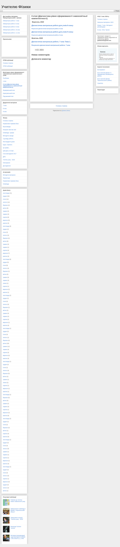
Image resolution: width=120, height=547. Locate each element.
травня (5, 211)
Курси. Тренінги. (7, 144)
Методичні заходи (8, 135)
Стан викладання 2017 (9, 153)
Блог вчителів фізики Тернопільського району (104, 79)
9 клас (5, 111)
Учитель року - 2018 (9, 159)
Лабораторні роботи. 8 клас (11, 23)
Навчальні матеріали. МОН (105, 22)
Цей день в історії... (9, 151)
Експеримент (101, 69)
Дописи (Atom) (66, 110)
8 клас (5, 108)
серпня (5, 217)
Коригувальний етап (9, 93)
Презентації (6, 178)
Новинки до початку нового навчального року (18, 500)
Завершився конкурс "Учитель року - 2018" (17, 518)
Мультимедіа (7, 126)
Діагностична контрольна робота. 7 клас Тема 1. (51, 42)
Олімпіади (6, 184)
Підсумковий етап (8, 96)
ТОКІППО (100, 83)
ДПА (4, 156)
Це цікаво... (6, 147)
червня (5, 214)
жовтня (5, 223)
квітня (4, 208)
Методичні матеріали (9, 175)
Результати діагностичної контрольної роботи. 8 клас (47, 28)
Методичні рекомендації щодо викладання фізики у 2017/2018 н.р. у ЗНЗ (18, 537)
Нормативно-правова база (11, 123)
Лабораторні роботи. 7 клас (11, 20)
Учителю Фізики (16, 7)
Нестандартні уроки (9, 141)
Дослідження (7, 166)
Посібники (6, 78)
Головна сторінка (61, 106)
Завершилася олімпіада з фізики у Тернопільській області (18, 510)
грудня (5, 196)
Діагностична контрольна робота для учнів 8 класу (52, 25)
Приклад (102, 51)
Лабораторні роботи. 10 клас (11, 30)
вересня (5, 220)
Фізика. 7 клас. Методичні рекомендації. (105, 26)
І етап (4, 81)
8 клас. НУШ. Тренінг (103, 30)
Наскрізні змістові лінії (9, 129)
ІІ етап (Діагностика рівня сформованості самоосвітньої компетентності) (12, 85)
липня (4, 283)
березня (5, 205)
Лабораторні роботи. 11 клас (11, 33)
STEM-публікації (8, 66)
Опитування (6, 163)
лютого (5, 202)
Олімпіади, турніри (8, 132)
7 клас (5, 105)
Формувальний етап (9, 90)
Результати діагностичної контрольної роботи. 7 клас (51, 45)
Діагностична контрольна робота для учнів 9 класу (52, 32)
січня (4, 199)
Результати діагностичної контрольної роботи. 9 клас (47, 35)
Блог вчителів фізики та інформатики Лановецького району (105, 74)
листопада (6, 193)
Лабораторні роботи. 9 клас (11, 26)
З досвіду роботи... (8, 138)
